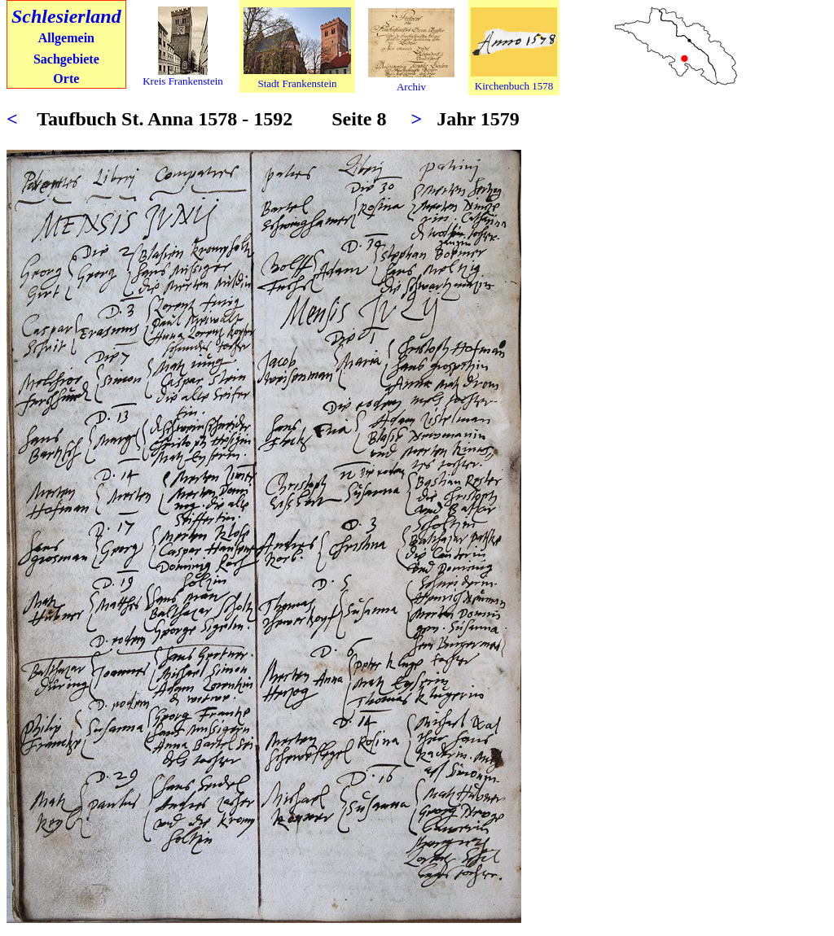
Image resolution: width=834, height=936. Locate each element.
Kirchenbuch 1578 (514, 86)
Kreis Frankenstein (183, 81)
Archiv (411, 87)
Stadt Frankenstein (296, 83)
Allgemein (66, 38)
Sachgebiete (66, 59)
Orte (66, 78)
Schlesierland (66, 16)
